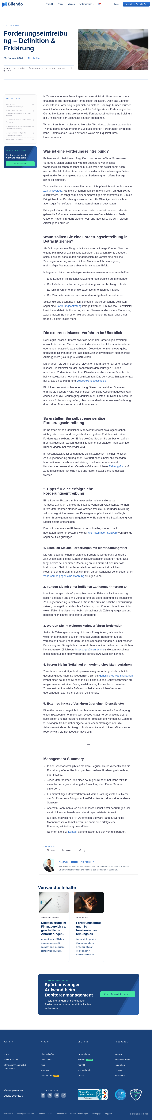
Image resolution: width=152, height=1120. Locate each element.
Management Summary (19, 139)
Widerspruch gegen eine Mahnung (63, 576)
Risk (43, 1065)
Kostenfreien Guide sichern (117, 994)
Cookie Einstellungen (79, 1114)
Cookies (41, 1114)
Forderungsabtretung (68, 306)
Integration (120, 1065)
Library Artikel (13, 26)
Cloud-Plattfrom (48, 1054)
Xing (82, 850)
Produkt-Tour (50, 1075)
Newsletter (120, 1075)
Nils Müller (34, 58)
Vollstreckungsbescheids (91, 380)
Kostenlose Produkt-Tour (136, 4)
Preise (61, 4)
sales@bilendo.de (13, 1090)
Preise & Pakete (11, 1059)
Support (108, 1114)
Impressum (8, 1114)
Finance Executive (42, 68)
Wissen (71, 4)
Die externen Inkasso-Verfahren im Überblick (19, 121)
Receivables (46, 1059)
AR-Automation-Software (103, 532)
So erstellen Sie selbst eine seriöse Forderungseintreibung (19, 127)
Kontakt (72, 831)
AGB (50, 1114)
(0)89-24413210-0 (13, 1096)
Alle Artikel (87, 862)
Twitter (51, 850)
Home (6, 1054)
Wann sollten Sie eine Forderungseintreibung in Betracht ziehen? (19, 113)
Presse (81, 1075)
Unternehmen (86, 4)
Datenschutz (61, 1114)
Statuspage (97, 1114)
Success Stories (122, 1059)
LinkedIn (67, 850)
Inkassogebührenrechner (90, 649)
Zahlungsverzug (52, 190)
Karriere (85, 1059)
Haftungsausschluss (25, 1114)
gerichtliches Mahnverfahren (116, 675)
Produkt (49, 4)
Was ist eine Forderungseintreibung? (19, 105)
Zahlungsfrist (116, 466)
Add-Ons (45, 1070)
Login (116, 4)
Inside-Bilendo (84, 1070)
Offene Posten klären (15, 68)
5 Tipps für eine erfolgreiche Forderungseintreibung (19, 134)
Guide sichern (20, 163)
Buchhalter (63, 68)
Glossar (118, 1070)
